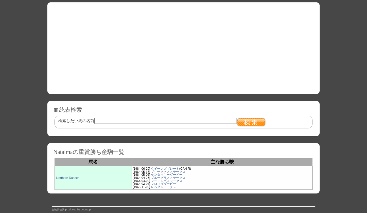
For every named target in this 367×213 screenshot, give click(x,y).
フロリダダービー (163, 183)
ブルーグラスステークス (168, 177)
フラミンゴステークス (166, 181)
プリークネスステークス (168, 171)
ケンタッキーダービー (166, 174)
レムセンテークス (163, 187)
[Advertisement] (183, 46)
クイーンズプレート (165, 168)
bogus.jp (86, 209)
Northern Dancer (67, 177)
